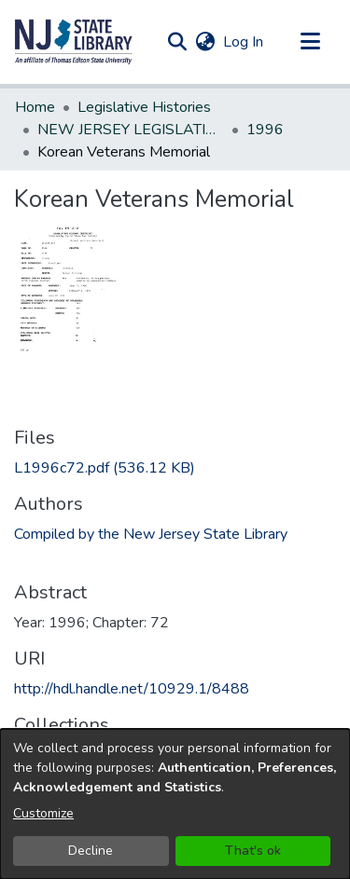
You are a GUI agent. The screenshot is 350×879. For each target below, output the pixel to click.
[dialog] (175, 804)
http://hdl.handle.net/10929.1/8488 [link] (131, 689)
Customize (43, 813)
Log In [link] (244, 42)
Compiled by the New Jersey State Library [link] (150, 534)
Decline (90, 850)
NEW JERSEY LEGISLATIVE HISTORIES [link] (130, 129)
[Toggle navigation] (310, 42)
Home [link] (35, 107)
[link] (104, 468)
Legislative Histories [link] (144, 107)
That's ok (253, 850)
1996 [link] (265, 129)
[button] (73, 42)
